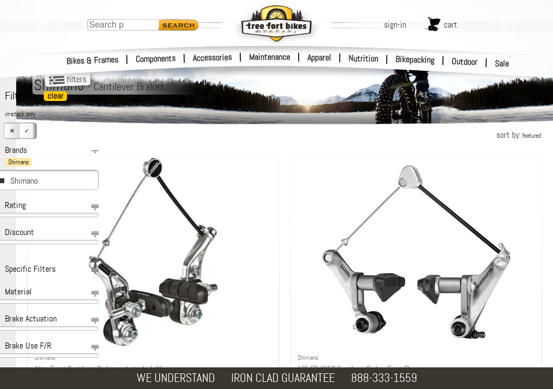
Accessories (212, 57)
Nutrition (363, 58)
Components (156, 58)
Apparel (319, 57)
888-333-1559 (384, 378)
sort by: (518, 134)
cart (450, 24)
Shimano (24, 180)
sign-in (395, 24)
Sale (502, 64)
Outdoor (464, 62)
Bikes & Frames (92, 60)
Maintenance (269, 57)
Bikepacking (415, 59)
